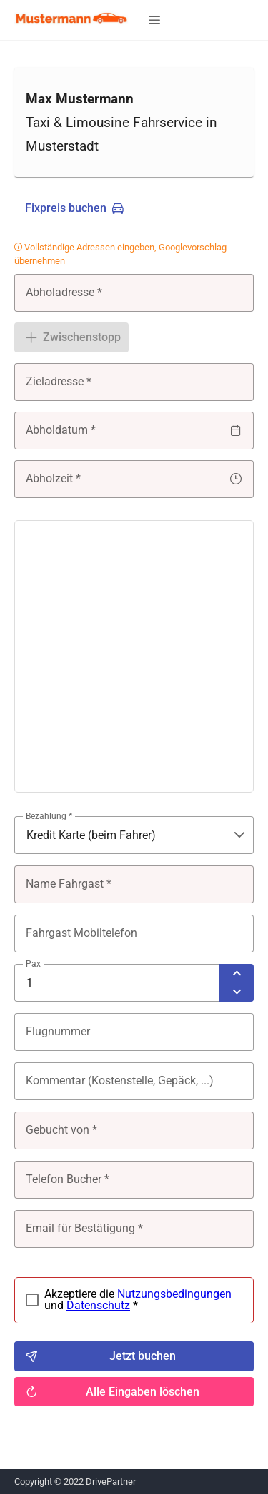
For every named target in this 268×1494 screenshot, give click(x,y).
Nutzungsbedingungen (174, 1294)
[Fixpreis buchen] (74, 208)
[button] (154, 20)
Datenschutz (98, 1305)
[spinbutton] (116, 983)
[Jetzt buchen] (134, 1356)
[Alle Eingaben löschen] (134, 1392)
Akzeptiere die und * (138, 1300)
